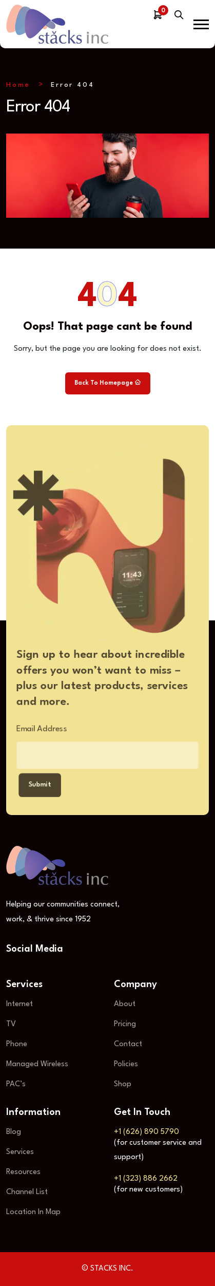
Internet (19, 1004)
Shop (122, 1084)
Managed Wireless (37, 1064)
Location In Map (33, 1212)
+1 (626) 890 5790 (146, 1132)
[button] (201, 24)
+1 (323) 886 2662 (146, 1179)
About (124, 1004)
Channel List (27, 1192)
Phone (16, 1044)
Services (20, 1152)
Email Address (35, 730)
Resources (23, 1172)
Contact (128, 1044)
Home (18, 85)
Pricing (125, 1024)
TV (11, 1024)
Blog (13, 1132)
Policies (126, 1064)
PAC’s (16, 1084)
